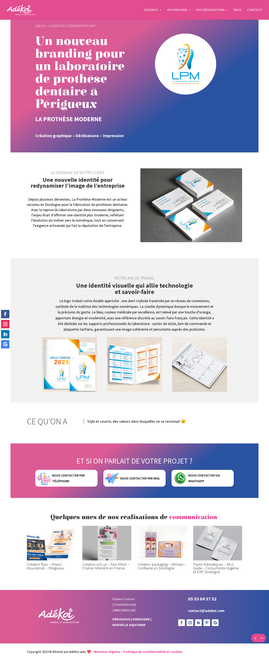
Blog (238, 10)
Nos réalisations (210, 10)
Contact (254, 10)
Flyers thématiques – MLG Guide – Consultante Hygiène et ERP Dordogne (216, 584)
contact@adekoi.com (206, 627)
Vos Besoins (177, 10)
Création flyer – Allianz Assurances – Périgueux (45, 582)
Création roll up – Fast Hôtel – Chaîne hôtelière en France (105, 582)
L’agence (151, 10)
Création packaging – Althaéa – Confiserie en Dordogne (162, 582)
